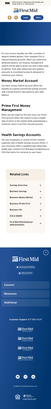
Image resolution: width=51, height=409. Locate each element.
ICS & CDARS (16, 216)
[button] (25, 267)
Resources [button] (10, 294)
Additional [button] (10, 302)
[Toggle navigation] (38, 17)
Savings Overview (18, 185)
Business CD (16, 210)
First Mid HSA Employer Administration (21, 223)
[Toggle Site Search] (16, 18)
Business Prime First (20, 204)
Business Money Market (21, 198)
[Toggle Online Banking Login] (26, 17)
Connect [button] (9, 285)
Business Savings (18, 191)
